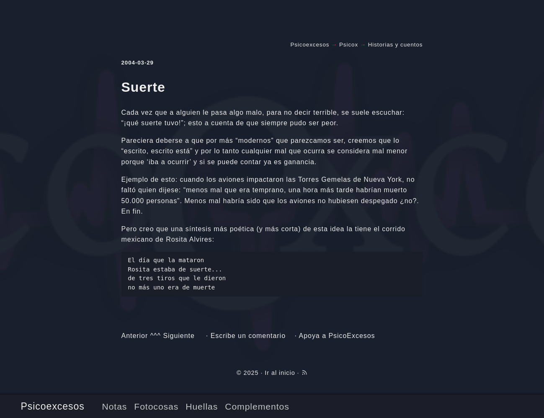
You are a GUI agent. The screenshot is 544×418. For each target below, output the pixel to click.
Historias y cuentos (395, 44)
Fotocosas (156, 406)
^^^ (155, 335)
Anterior (134, 335)
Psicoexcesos (53, 406)
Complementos (257, 406)
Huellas (202, 406)
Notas (114, 406)
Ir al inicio (280, 372)
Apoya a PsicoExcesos (337, 335)
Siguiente (178, 335)
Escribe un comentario (248, 335)
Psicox (348, 44)
